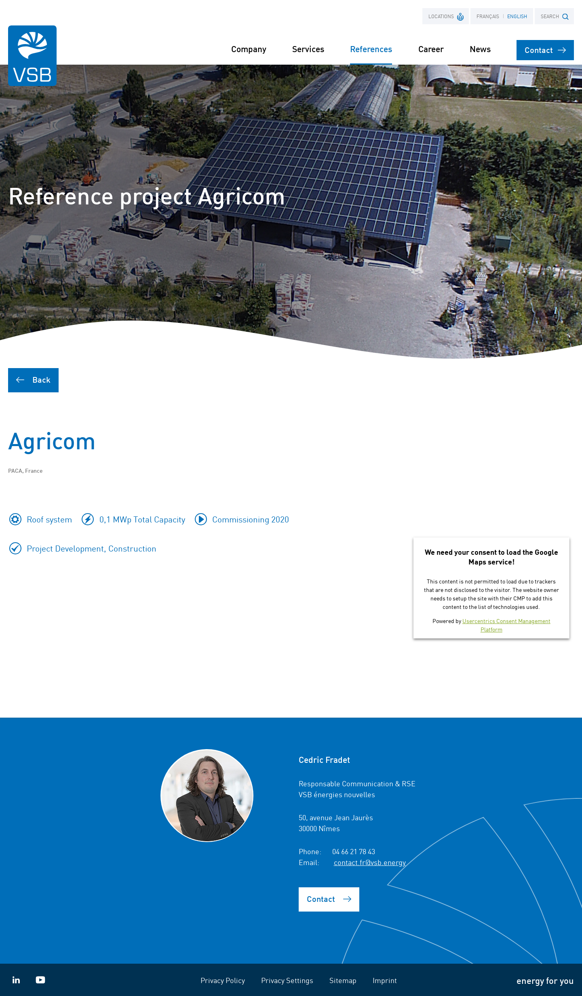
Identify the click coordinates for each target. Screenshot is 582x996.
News (480, 49)
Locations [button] (446, 16)
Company (248, 49)
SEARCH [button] (555, 16)
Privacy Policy (222, 980)
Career (431, 49)
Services (308, 49)
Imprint (385, 980)
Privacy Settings (287, 980)
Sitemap (342, 980)
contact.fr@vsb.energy (370, 862)
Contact (545, 49)
